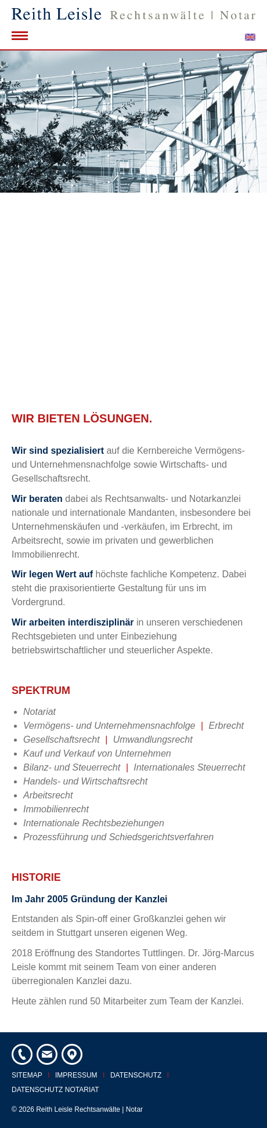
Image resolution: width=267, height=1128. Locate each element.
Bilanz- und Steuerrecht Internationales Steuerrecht (134, 767)
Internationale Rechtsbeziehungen (93, 823)
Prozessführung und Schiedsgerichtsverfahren (118, 837)
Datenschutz (135, 1075)
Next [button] (243, 221)
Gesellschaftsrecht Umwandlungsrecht (108, 739)
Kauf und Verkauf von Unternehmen (97, 753)
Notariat (39, 712)
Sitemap (27, 1075)
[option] (133, 221)
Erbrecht (226, 726)
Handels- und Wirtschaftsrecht (85, 781)
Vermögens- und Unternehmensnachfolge (109, 726)
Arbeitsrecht (48, 795)
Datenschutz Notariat (55, 1090)
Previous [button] (23, 221)
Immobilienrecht (56, 809)
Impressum (76, 1075)
